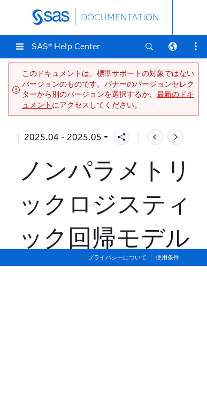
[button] (19, 46)
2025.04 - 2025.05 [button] (63, 137)
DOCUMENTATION (120, 17)
